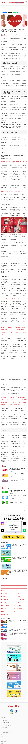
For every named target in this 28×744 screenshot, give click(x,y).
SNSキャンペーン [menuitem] (4, 717)
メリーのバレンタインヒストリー (10, 298)
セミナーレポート (5, 614)
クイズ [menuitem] (4, 729)
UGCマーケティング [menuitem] (4, 734)
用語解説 (3, 596)
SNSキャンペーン (18, 584)
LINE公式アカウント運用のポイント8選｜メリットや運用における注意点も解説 (19, 558)
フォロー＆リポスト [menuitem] (6, 722)
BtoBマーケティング (6, 605)
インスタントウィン (19, 599)
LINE (16, 587)
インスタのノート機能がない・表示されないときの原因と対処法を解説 (17, 634)
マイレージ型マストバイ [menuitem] (7, 725)
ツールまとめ (4, 599)
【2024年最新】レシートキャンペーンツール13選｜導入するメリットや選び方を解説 (19, 571)
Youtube (3, 608)
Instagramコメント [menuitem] (6, 732)
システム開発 (17, 593)
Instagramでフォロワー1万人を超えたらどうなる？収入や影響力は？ (18, 638)
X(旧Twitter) (17, 581)
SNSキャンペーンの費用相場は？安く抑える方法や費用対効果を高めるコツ (19, 551)
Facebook (3, 602)
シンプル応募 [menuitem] (5, 730)
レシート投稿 (17, 605)
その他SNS (17, 596)
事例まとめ (4, 35)
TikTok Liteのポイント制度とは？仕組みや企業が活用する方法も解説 (17, 621)
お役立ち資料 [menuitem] (3, 741)
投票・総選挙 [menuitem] (5, 727)
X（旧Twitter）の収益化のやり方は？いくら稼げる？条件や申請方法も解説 (17, 625)
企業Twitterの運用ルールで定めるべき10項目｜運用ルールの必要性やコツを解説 (19, 564)
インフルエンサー (5, 593)
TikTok (3, 590)
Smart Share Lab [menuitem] (4, 739)
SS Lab (2, 6)
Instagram (4, 584)
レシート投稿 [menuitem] (5, 720)
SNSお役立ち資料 (13, 2)
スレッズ (16, 611)
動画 (2, 611)
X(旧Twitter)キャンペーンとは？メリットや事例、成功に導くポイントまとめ (19, 545)
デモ (10, 2)
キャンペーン (17, 602)
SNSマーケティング (5, 581)
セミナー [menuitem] (2, 738)
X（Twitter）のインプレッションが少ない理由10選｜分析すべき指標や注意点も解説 (17, 630)
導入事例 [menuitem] (2, 736)
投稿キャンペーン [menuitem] (6, 724)
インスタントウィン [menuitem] (6, 718)
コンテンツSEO (18, 608)
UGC (16, 590)
